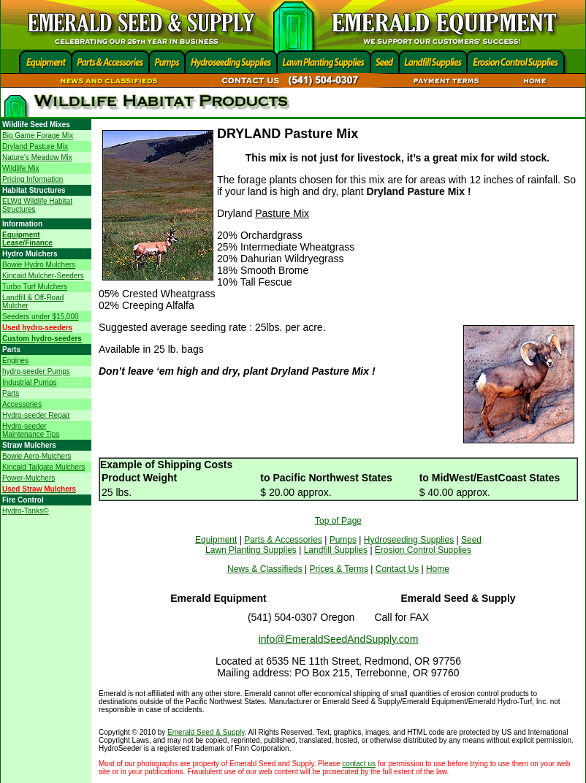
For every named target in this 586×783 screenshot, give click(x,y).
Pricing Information (32, 179)
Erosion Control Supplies (423, 550)
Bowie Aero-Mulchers (36, 456)
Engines (15, 360)
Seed (471, 540)
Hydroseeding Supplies (409, 540)
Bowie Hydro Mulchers (38, 265)
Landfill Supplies (336, 550)
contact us (359, 764)
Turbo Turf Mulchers (34, 287)
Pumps (343, 540)
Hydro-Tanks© (25, 511)
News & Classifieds (264, 569)
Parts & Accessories (283, 540)
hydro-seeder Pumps (36, 371)
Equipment (216, 540)
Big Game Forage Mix (37, 135)
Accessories (22, 404)
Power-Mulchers (28, 478)
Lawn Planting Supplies (251, 550)
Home (437, 569)
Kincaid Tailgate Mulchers (43, 467)
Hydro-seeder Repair (36, 415)
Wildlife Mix (20, 168)
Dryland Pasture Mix (35, 146)
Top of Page (338, 521)
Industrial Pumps (29, 382)
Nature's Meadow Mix (37, 157)
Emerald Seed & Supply (205, 732)
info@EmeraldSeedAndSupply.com (339, 639)
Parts (10, 393)
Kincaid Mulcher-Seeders (43, 276)
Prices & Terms (339, 569)
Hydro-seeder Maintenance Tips (30, 430)
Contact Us (397, 569)
